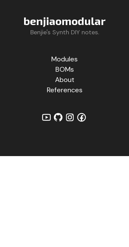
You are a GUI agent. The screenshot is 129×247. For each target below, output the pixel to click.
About (64, 79)
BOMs (64, 69)
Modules (64, 59)
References (65, 89)
